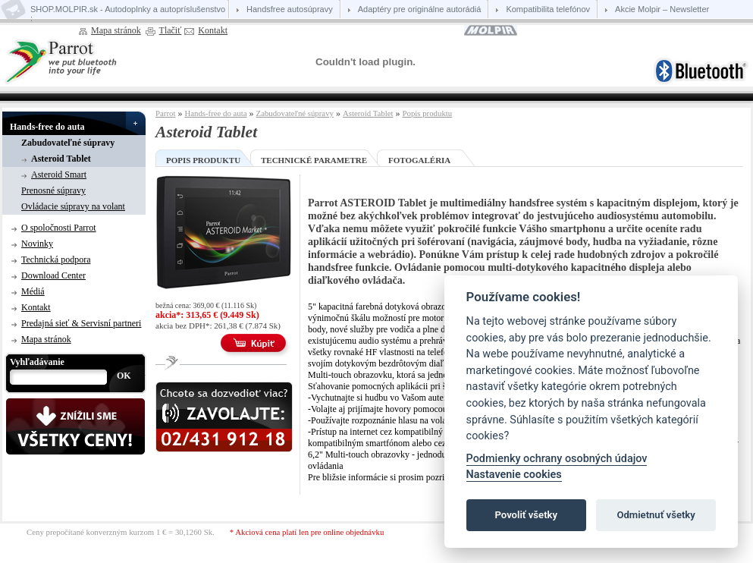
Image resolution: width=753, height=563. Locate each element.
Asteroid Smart (58, 174)
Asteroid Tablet (61, 158)
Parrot (165, 113)
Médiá (33, 291)
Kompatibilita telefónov (548, 9)
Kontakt (212, 30)
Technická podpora (55, 259)
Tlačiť (170, 30)
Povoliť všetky (526, 515)
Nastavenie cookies (514, 474)
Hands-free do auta (47, 126)
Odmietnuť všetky (656, 515)
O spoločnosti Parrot (58, 227)
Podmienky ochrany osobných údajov (557, 458)
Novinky (37, 243)
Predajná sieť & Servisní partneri (81, 323)
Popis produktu (427, 113)
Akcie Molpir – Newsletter (662, 9)
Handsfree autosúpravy (289, 9)
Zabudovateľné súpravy (68, 142)
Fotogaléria (419, 160)
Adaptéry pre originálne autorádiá (420, 9)
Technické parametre (314, 160)
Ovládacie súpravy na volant (73, 206)
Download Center (53, 275)
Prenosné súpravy (53, 190)
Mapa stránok (116, 30)
